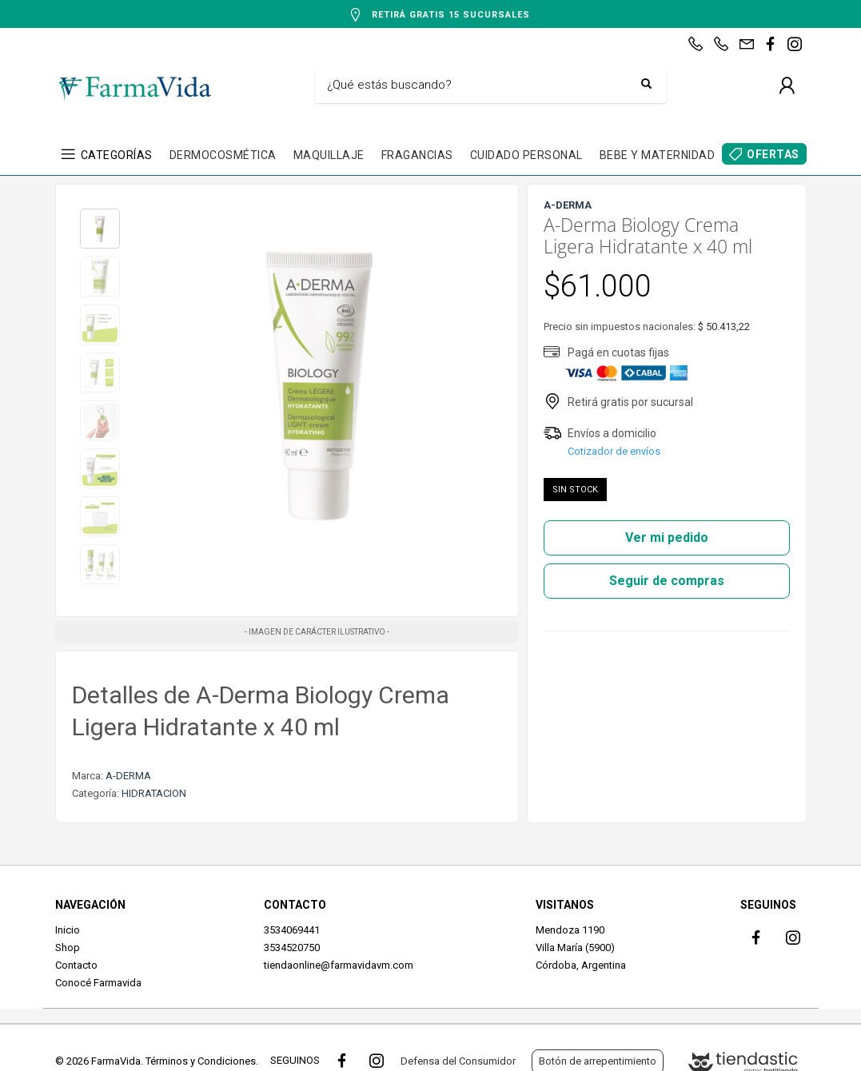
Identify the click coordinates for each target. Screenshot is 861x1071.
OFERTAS (773, 154)
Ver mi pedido (666, 537)
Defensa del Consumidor (458, 1061)
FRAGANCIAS (417, 155)
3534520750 (292, 948)
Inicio (67, 930)
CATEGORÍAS (117, 155)
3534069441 (292, 930)
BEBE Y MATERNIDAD (658, 155)
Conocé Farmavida (98, 983)
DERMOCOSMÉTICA (223, 155)
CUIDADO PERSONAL (526, 155)
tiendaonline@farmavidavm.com (338, 965)
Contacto (76, 965)
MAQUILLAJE (329, 155)
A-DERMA (128, 776)
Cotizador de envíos (614, 451)
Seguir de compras (666, 580)
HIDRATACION (154, 793)
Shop (67, 948)
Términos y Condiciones (200, 1061)
